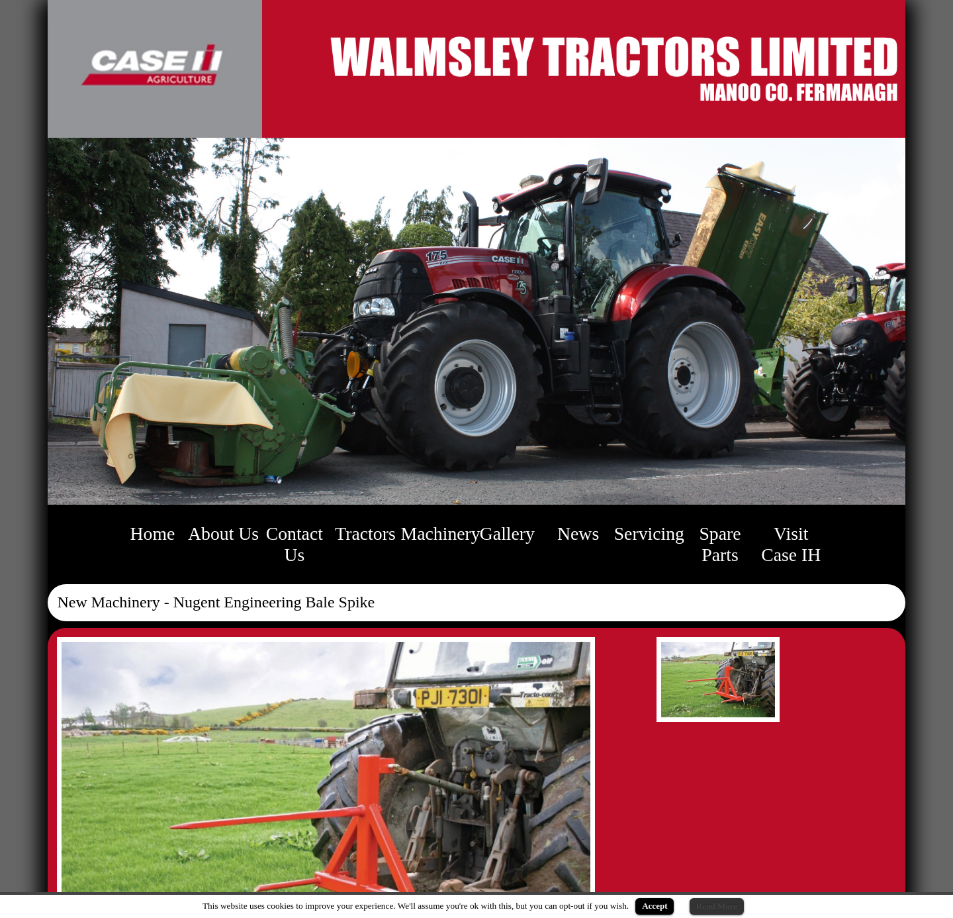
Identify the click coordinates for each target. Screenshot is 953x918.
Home (152, 533)
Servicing (649, 533)
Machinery (440, 533)
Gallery (507, 533)
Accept (654, 906)
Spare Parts (720, 544)
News (578, 533)
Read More (716, 906)
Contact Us (294, 544)
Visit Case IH (791, 544)
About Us (223, 533)
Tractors (365, 533)
